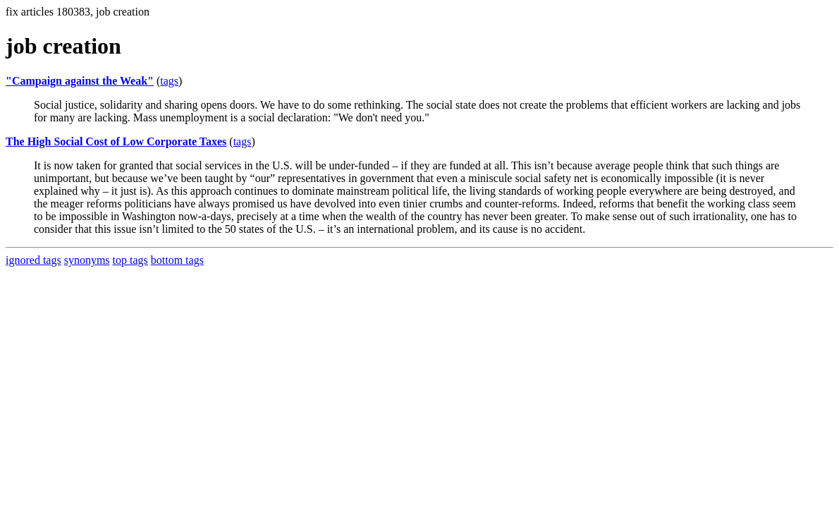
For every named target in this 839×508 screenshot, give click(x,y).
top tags (130, 260)
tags (169, 81)
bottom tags (177, 260)
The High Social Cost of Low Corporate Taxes (116, 141)
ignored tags (33, 260)
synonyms (87, 260)
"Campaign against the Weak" (80, 81)
